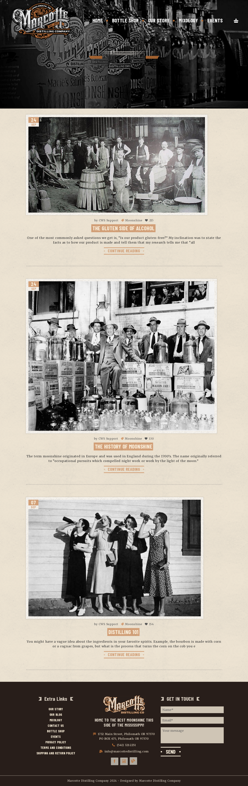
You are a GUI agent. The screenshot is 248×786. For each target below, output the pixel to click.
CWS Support (108, 220)
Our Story (159, 20)
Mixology (188, 20)
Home (97, 20)
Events (215, 20)
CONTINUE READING (124, 250)
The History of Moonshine (123, 446)
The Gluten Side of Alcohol (123, 228)
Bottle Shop (125, 20)
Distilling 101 (123, 632)
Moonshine (133, 220)
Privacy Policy (55, 742)
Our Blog (56, 714)
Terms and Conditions (55, 747)
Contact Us (56, 725)
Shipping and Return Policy (56, 753)
